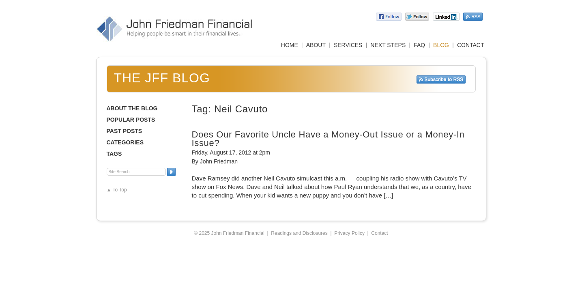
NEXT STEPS (388, 45)
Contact (379, 233)
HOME (289, 45)
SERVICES (348, 45)
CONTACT (470, 45)
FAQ (419, 45)
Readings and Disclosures (299, 233)
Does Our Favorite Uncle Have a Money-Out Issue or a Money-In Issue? (328, 138)
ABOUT (316, 45)
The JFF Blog (162, 78)
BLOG (441, 45)
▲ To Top (117, 190)
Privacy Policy (349, 233)
